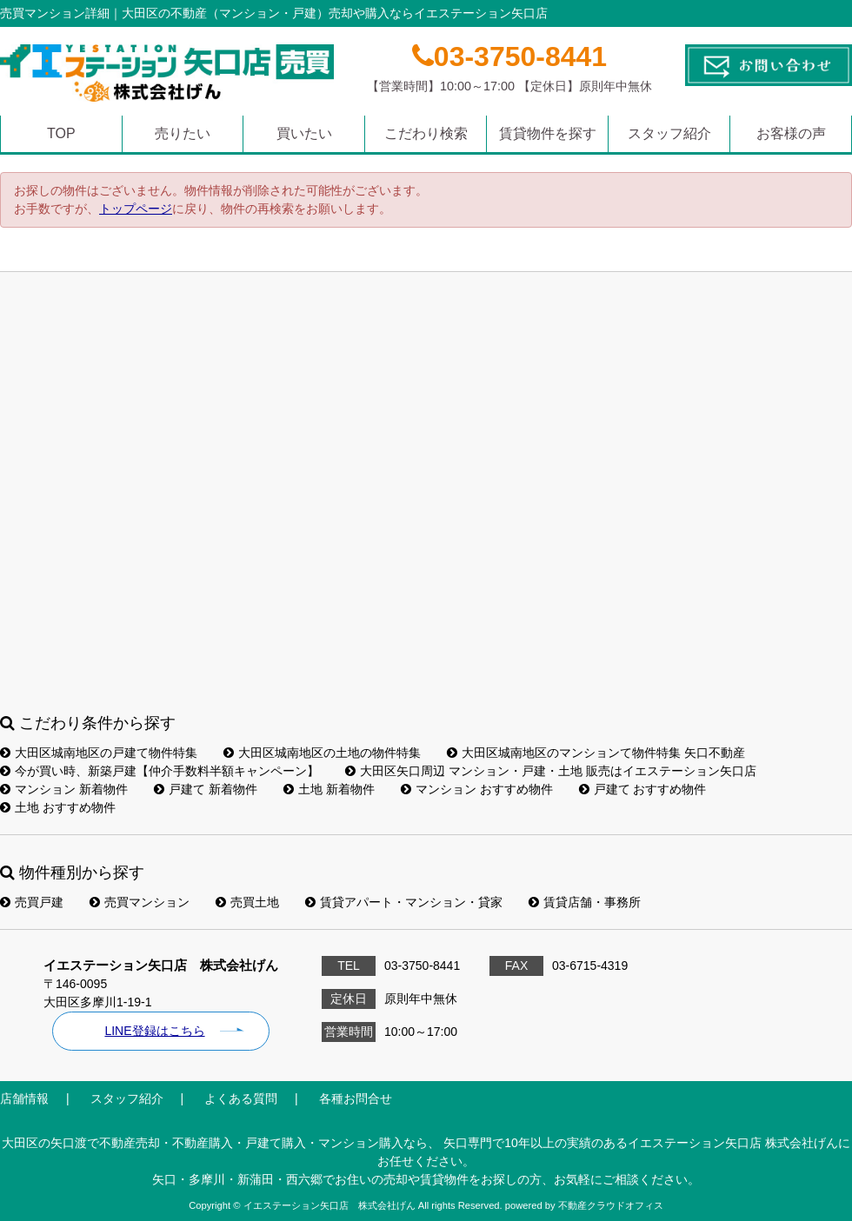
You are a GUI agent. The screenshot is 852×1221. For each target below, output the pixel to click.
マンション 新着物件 (64, 789)
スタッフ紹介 (669, 133)
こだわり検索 (426, 133)
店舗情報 (24, 1098)
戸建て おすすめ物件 (643, 789)
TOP (61, 133)
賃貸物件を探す (547, 133)
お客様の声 (791, 133)
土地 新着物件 (329, 789)
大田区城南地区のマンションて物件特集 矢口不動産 (596, 753)
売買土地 (247, 902)
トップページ (135, 209)
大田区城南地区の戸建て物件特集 (98, 753)
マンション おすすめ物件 (477, 789)
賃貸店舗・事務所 (585, 902)
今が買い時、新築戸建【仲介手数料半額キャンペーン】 (159, 771)
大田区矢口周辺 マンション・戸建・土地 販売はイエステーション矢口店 (550, 771)
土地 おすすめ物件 (58, 807)
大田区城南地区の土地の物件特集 (322, 753)
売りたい (182, 133)
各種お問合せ (355, 1098)
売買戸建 (31, 902)
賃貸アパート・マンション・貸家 (404, 902)
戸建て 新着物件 (205, 789)
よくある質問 (240, 1098)
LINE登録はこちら (154, 1031)
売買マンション (140, 902)
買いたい (304, 133)
